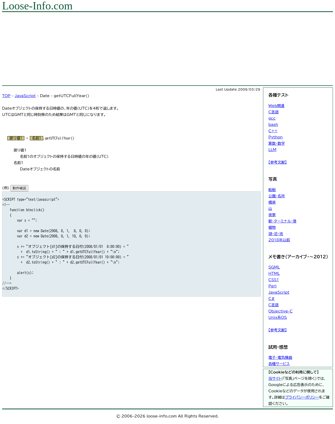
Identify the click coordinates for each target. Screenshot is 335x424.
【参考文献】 (278, 162)
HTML (274, 273)
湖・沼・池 (276, 234)
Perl (273, 286)
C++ (273, 131)
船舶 (272, 190)
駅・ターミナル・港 (283, 221)
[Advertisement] (159, 48)
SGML (274, 267)
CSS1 (274, 280)
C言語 (274, 112)
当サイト (275, 378)
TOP (6, 96)
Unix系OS (278, 317)
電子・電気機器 (280, 357)
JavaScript (25, 96)
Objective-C (281, 311)
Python (276, 137)
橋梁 (272, 202)
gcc (272, 118)
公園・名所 (277, 196)
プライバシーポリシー (302, 397)
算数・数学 (277, 143)
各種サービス (279, 364)
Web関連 (276, 106)
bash (273, 124)
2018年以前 (279, 240)
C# (272, 298)
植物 (272, 227)
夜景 (272, 215)
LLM (273, 150)
